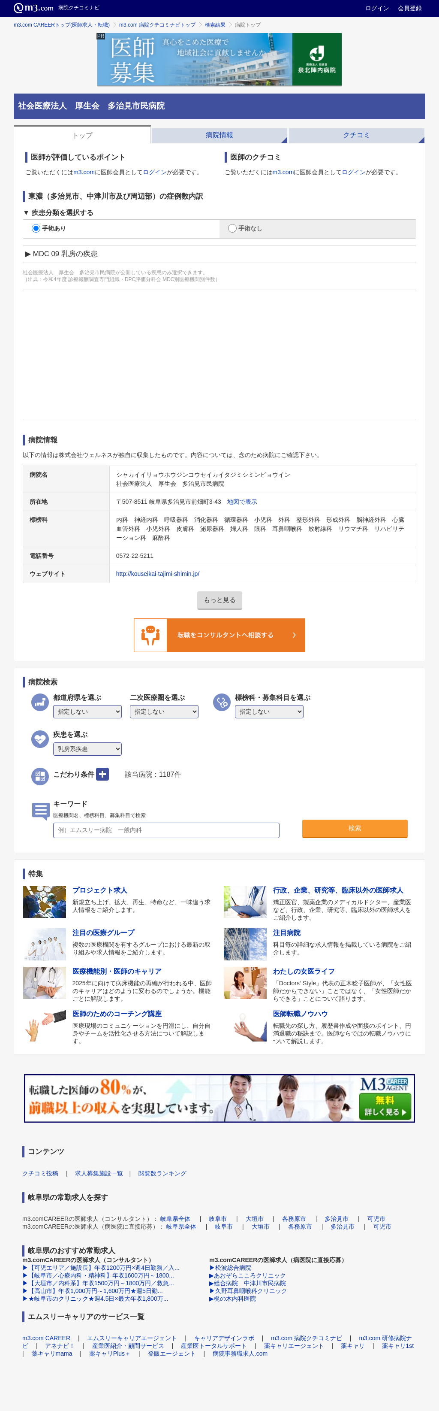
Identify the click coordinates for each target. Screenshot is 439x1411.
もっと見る (220, 599)
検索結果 (215, 25)
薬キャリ (353, 1345)
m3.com (84, 172)
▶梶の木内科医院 (232, 1298)
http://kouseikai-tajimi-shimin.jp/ (158, 573)
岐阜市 (218, 1218)
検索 (355, 828)
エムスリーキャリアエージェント (132, 1338)
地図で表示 (242, 501)
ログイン (377, 8)
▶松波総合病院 (230, 1267)
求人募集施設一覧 (99, 1173)
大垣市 (255, 1218)
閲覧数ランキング (162, 1173)
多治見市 (337, 1218)
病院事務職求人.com (240, 1353)
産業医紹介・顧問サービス (128, 1345)
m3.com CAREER (46, 1338)
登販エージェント (172, 1353)
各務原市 (294, 1218)
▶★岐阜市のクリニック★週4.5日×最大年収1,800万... (95, 1298)
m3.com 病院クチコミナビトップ (157, 25)
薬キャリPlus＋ (110, 1353)
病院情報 (219, 135)
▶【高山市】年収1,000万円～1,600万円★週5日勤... (92, 1290)
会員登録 (410, 8)
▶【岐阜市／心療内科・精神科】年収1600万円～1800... (98, 1275)
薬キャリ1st (398, 1345)
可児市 (376, 1218)
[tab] (82, 134)
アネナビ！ (60, 1345)
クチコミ (356, 135)
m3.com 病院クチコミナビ (306, 1338)
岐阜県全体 (175, 1218)
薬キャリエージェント (294, 1345)
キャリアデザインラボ (224, 1338)
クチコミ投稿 (40, 1173)
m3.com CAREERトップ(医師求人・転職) (62, 25)
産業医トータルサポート (214, 1345)
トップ (82, 135)
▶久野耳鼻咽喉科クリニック (248, 1290)
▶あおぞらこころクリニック (247, 1275)
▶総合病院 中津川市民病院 (247, 1283)
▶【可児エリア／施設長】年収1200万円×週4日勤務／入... (101, 1267)
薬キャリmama (52, 1353)
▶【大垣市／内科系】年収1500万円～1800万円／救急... (98, 1283)
